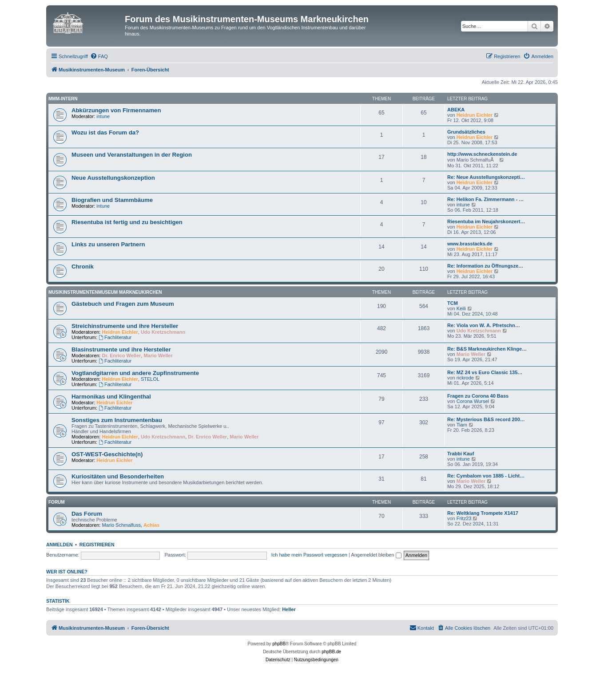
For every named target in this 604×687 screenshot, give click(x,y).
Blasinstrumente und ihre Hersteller (121, 349)
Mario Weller (157, 355)
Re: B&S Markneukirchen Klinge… (487, 348)
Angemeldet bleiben (376, 554)
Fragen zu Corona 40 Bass (478, 396)
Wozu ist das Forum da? (105, 132)
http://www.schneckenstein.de (482, 154)
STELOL (150, 379)
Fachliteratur (115, 337)
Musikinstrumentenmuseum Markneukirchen (105, 292)
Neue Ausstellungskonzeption (113, 177)
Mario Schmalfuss (121, 525)
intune (103, 116)
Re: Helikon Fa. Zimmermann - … (485, 199)
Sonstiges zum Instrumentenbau (117, 420)
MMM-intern (63, 98)
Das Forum (87, 513)
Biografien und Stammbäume (112, 200)
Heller (289, 609)
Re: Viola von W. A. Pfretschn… (483, 325)
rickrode (465, 377)
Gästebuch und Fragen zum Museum (123, 303)
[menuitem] (99, 56)
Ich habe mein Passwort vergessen (309, 554)
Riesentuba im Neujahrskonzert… (486, 221)
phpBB (279, 643)
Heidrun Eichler (475, 115)
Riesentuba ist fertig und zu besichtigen (127, 222)
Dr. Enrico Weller (121, 355)
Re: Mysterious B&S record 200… (486, 419)
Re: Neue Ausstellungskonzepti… (486, 177)
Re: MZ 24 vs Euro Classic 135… (484, 372)
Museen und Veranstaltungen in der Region (132, 154)
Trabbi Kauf (460, 453)
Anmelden (59, 544)
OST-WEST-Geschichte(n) (107, 454)
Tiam (462, 424)
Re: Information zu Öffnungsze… (485, 265)
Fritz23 (464, 518)
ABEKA (456, 109)
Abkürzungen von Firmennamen (116, 110)
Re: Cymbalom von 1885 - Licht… (486, 475)
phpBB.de (331, 651)
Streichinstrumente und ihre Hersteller (125, 326)
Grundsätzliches (466, 131)
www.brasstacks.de (470, 243)
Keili (461, 308)
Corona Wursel (473, 401)
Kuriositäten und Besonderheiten (118, 476)
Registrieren (97, 544)
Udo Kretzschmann (163, 332)
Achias (151, 525)
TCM (452, 303)
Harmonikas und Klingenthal (111, 396)
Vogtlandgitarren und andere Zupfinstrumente (135, 373)
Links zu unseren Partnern (108, 244)
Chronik (83, 266)
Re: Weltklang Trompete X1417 (482, 513)
